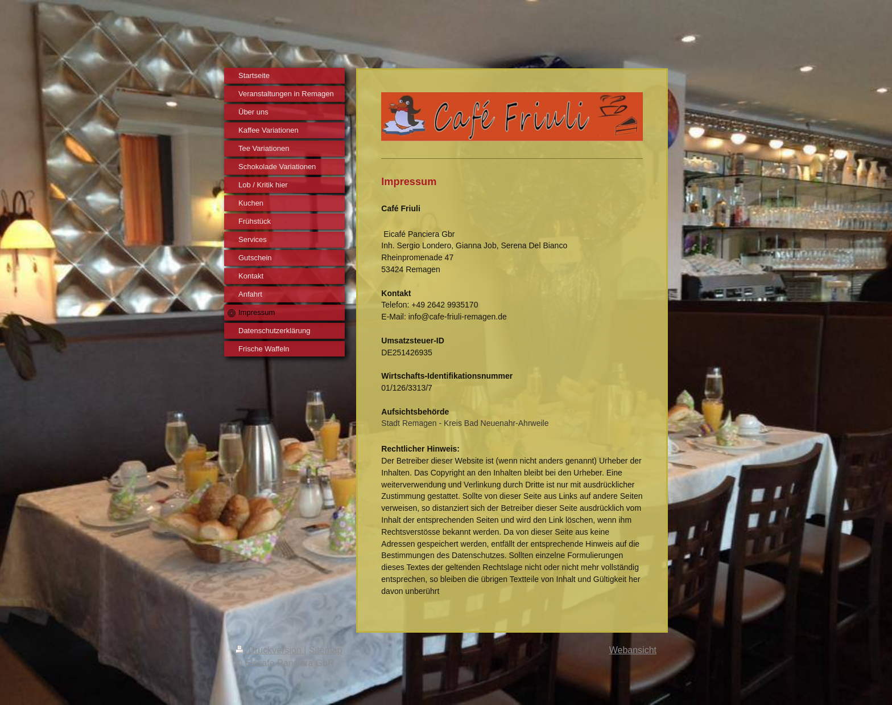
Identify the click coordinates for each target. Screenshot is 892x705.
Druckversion (270, 650)
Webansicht (632, 650)
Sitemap (325, 650)
